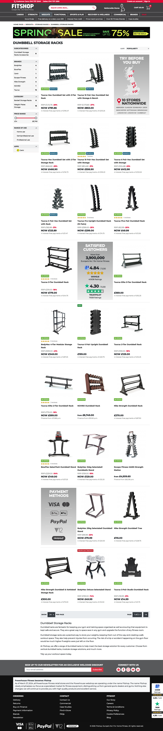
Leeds (145, 108)
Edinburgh (137, 108)
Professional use (23, 141)
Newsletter (18, 718)
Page (129, 615)
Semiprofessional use (25, 137)
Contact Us (65, 700)
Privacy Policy (113, 710)
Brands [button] (25, 63)
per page (60, 615)
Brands (16, 714)
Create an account (134, 1)
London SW (131, 114)
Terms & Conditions (115, 707)
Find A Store (65, 710)
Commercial (65, 703)
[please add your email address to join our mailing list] (58, 669)
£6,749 (34, 122)
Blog (109, 718)
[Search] (72, 8)
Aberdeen (120, 108)
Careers (110, 703)
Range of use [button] (25, 129)
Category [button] (25, 98)
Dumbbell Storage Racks (62, 25)
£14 (15, 122)
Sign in (147, 1)
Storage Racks (41, 25)
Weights (29, 25)
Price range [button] (25, 115)
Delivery (16, 700)
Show (44, 615)
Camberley (141, 114)
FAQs (62, 714)
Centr (20, 151)
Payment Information (23, 710)
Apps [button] (25, 147)
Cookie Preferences (115, 714)
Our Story (111, 700)
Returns (16, 703)
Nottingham (132, 111)
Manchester (121, 111)
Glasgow (128, 108)
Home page (18, 25)
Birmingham (142, 111)
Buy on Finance (20, 707)
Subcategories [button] (25, 49)
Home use (21, 133)
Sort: (122, 49)
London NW (122, 114)
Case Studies (65, 707)
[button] (145, 615)
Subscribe (97, 670)
